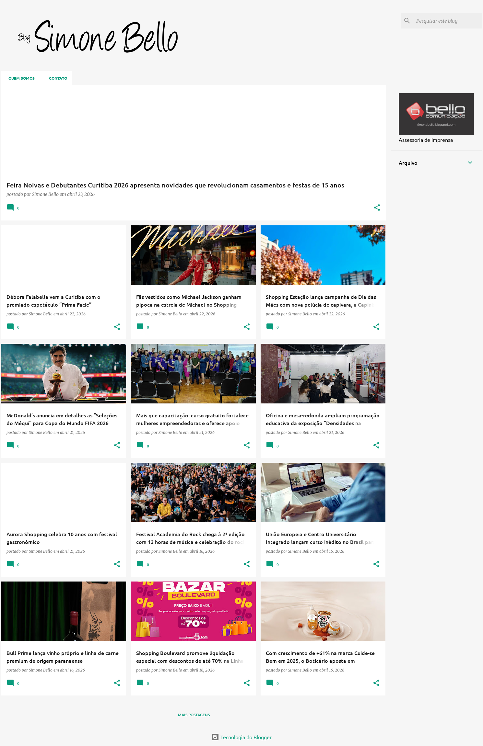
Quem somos (19, 78)
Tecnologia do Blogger (241, 737)
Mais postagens (194, 715)
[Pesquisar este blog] (448, 20)
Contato (56, 78)
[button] (377, 208)
